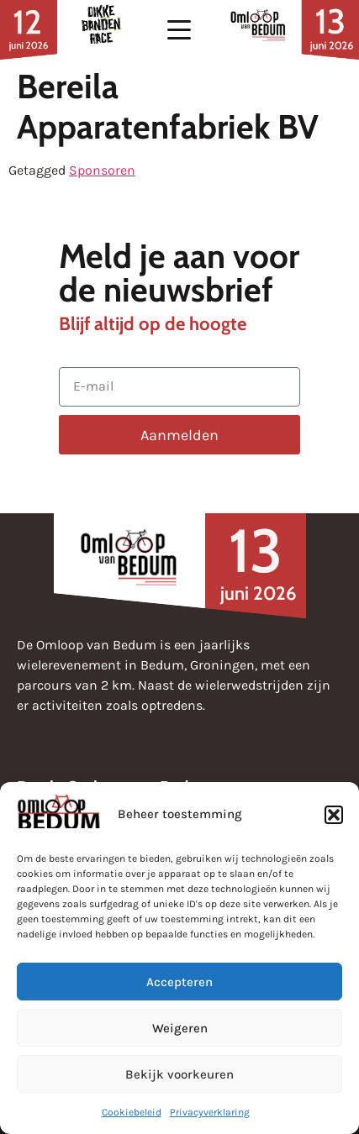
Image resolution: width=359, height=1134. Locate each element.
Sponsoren (102, 170)
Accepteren (179, 982)
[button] (333, 814)
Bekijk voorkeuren (179, 1074)
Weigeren (180, 1028)
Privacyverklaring (210, 1112)
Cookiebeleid (131, 1112)
